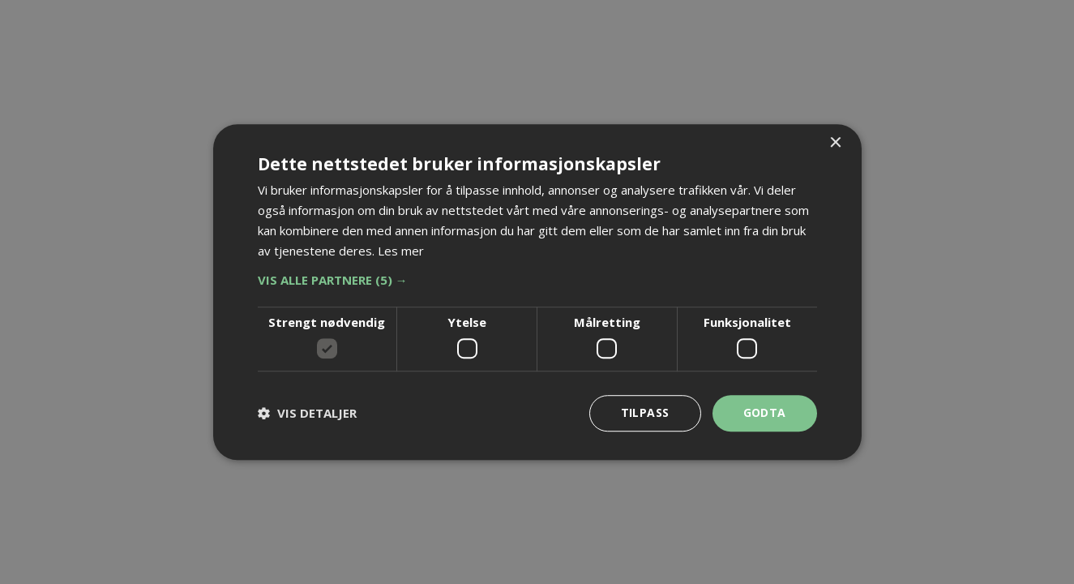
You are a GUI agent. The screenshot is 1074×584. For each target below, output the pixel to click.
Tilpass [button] (645, 412)
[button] (537, 280)
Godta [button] (764, 412)
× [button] (835, 143)
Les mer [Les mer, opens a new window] (401, 251)
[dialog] (537, 292)
